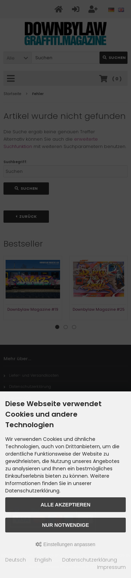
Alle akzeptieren (65, 505)
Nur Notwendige (65, 525)
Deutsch (15, 559)
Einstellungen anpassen (65, 544)
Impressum (111, 567)
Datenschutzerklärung (89, 559)
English (43, 559)
